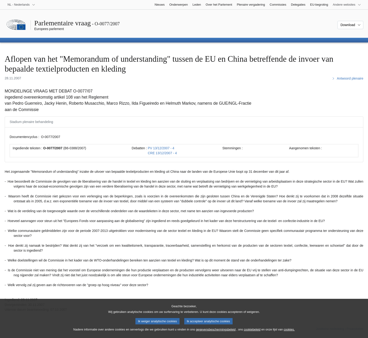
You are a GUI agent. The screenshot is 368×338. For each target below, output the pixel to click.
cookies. (289, 333)
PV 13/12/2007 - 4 (161, 148)
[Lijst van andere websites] (346, 4)
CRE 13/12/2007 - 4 (162, 153)
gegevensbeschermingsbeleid (215, 333)
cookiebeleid (252, 333)
